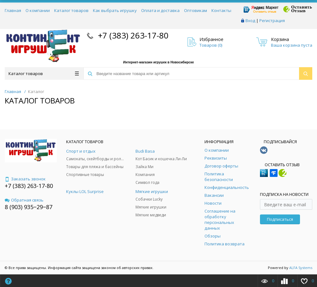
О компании (38, 10)
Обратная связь (24, 200)
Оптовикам (195, 10)
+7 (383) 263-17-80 (132, 35)
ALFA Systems (300, 267)
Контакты (221, 10)
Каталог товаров (71, 10)
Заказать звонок (25, 179)
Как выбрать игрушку (115, 10)
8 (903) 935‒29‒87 (28, 207)
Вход (250, 20)
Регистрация (272, 20)
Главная (13, 10)
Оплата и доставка (160, 10)
